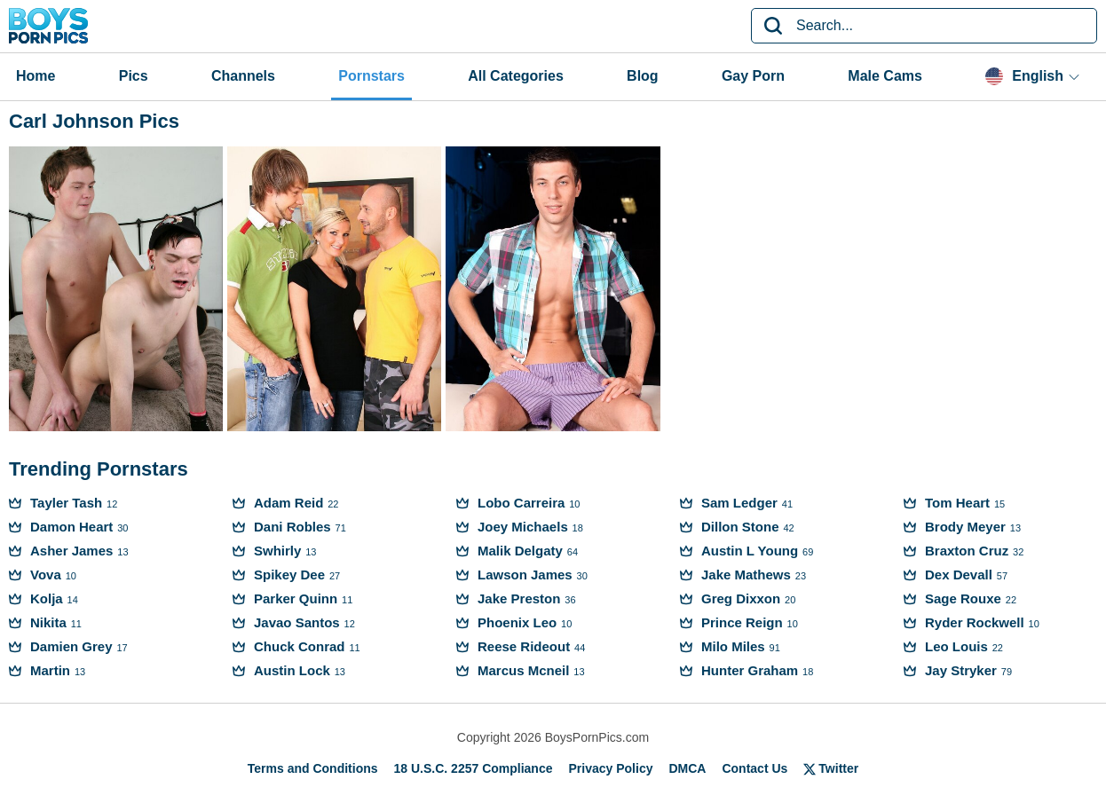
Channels (243, 75)
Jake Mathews (746, 574)
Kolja (46, 598)
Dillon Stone (740, 526)
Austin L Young (749, 550)
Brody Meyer (965, 526)
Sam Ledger (739, 502)
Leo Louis (956, 646)
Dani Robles (292, 526)
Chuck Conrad (299, 646)
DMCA (687, 768)
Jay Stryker (961, 670)
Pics (133, 75)
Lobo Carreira (521, 502)
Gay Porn (753, 75)
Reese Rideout (524, 646)
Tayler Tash (66, 502)
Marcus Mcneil (523, 670)
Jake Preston (519, 598)
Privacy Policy (611, 768)
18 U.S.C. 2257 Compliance (473, 768)
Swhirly (277, 550)
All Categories (516, 75)
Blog (643, 75)
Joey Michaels (523, 526)
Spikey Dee (289, 574)
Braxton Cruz (966, 550)
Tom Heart (957, 502)
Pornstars (371, 75)
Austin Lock (292, 670)
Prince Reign (742, 622)
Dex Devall (958, 574)
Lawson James (525, 574)
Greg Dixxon (740, 598)
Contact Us (754, 768)
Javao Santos (297, 622)
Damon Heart (71, 526)
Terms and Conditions (313, 768)
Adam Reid (288, 502)
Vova (45, 574)
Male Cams (885, 75)
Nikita (48, 622)
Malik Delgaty (520, 550)
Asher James (71, 550)
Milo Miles (733, 646)
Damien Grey (71, 646)
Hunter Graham (749, 670)
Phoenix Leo (517, 622)
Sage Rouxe (963, 598)
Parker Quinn (295, 598)
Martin (50, 670)
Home (35, 75)
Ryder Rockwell (974, 622)
